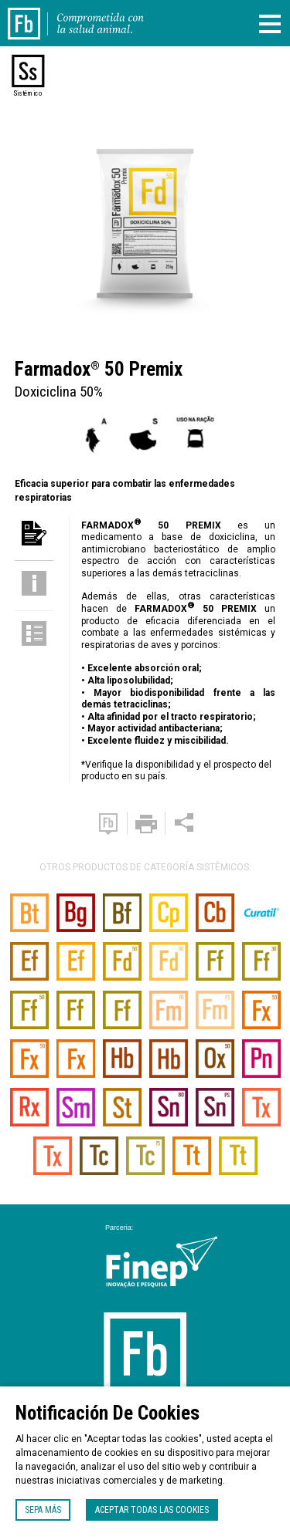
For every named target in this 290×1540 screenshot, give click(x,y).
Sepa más (43, 1510)
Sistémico (28, 93)
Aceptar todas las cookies (152, 1510)
